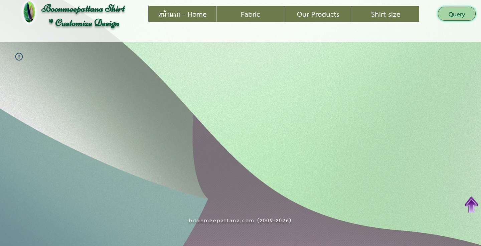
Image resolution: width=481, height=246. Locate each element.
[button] (457, 14)
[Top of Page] (471, 205)
